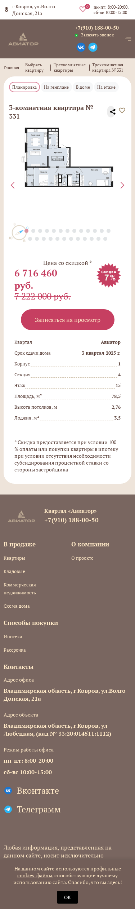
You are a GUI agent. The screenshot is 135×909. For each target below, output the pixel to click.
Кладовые (14, 571)
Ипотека (13, 636)
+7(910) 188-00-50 (97, 27)
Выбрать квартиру (34, 67)
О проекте (82, 558)
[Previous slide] (12, 185)
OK (67, 897)
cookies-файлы (34, 875)
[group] (67, 157)
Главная (11, 67)
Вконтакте (38, 790)
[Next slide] (122, 185)
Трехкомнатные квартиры (70, 67)
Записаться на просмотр (67, 320)
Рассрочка (15, 650)
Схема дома (17, 606)
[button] (33, 231)
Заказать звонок (97, 34)
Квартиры (14, 558)
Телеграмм (39, 809)
